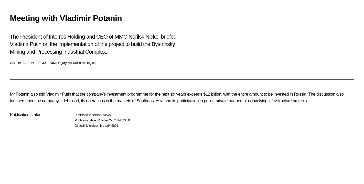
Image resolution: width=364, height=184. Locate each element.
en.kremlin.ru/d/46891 (103, 126)
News (106, 115)
